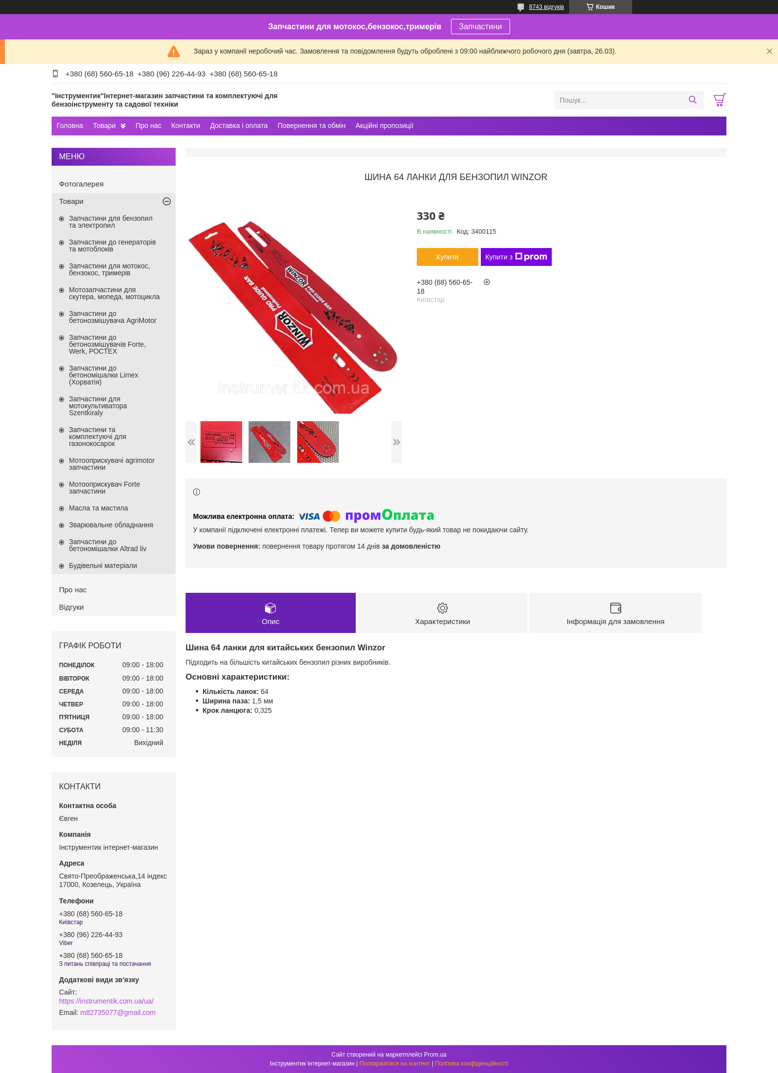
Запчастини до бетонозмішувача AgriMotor (112, 317)
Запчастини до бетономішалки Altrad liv (107, 545)
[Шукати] (692, 100)
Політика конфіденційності (472, 1063)
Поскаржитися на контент (394, 1063)
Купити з (516, 256)
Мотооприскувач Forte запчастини (104, 487)
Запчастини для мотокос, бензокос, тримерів (109, 269)
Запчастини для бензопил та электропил (110, 221)
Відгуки (71, 607)
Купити (448, 257)
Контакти (185, 125)
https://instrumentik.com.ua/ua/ (106, 1001)
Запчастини (480, 26)
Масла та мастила (98, 508)
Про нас (148, 125)
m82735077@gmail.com (118, 1012)
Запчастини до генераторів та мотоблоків (112, 245)
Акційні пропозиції (385, 125)
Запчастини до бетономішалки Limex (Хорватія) (103, 375)
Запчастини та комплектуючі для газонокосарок (98, 436)
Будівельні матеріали (103, 565)
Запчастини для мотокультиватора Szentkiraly (98, 406)
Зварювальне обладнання (111, 525)
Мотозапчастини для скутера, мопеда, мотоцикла (114, 293)
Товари (104, 125)
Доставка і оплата (238, 125)
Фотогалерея (81, 184)
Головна (70, 125)
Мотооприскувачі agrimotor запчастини (112, 463)
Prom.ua (435, 1054)
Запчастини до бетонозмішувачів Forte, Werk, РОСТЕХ (107, 344)
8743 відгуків (546, 6)
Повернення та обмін (311, 125)
